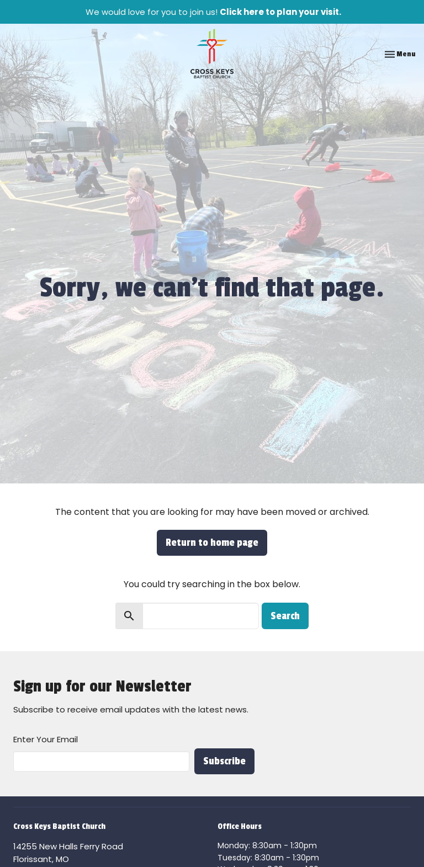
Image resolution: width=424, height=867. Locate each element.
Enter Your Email (45, 739)
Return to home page (212, 542)
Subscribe (224, 761)
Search (285, 616)
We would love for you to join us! (213, 12)
